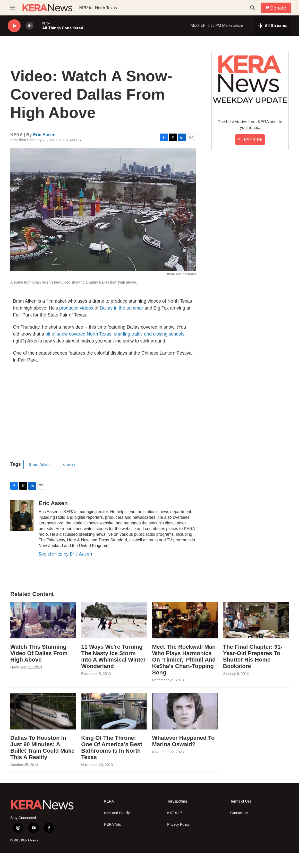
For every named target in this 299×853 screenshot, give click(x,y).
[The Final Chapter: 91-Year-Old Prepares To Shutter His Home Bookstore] (256, 620)
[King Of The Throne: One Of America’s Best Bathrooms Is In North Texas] (114, 711)
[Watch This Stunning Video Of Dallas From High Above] (43, 620)
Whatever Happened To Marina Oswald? (183, 741)
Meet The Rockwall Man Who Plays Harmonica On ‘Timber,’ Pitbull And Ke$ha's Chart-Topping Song (184, 660)
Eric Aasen (44, 134)
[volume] (29, 26)
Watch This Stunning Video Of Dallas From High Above (38, 653)
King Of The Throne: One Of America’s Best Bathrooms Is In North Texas (111, 747)
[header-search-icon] (252, 7)
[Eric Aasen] (21, 515)
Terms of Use (240, 801)
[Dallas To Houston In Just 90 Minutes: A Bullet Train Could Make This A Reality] (43, 711)
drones (69, 464)
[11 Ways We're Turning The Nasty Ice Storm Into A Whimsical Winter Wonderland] (114, 620)
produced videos (77, 308)
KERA (109, 801)
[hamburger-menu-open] (13, 8)
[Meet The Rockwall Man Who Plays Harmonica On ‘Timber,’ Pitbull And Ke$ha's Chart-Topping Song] (185, 620)
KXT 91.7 (174, 813)
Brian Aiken (39, 464)
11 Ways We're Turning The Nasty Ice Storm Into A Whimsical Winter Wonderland (113, 656)
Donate (278, 8)
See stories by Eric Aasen (65, 554)
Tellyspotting (177, 801)
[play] (14, 26)
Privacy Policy (178, 824)
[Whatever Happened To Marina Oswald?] (185, 711)
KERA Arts (112, 824)
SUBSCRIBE (250, 139)
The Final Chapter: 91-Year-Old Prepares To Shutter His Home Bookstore (253, 656)
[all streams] (272, 25)
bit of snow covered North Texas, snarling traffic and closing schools (115, 334)
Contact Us (239, 813)
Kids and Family (117, 813)
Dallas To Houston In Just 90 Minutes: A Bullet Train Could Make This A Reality (42, 747)
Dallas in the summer (121, 308)
